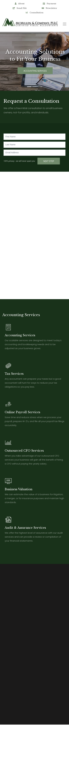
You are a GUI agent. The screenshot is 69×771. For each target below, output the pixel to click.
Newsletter (49, 8)
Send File (20, 8)
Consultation (34, 12)
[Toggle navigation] (64, 24)
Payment (49, 3)
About (19, 3)
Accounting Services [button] (35, 70)
